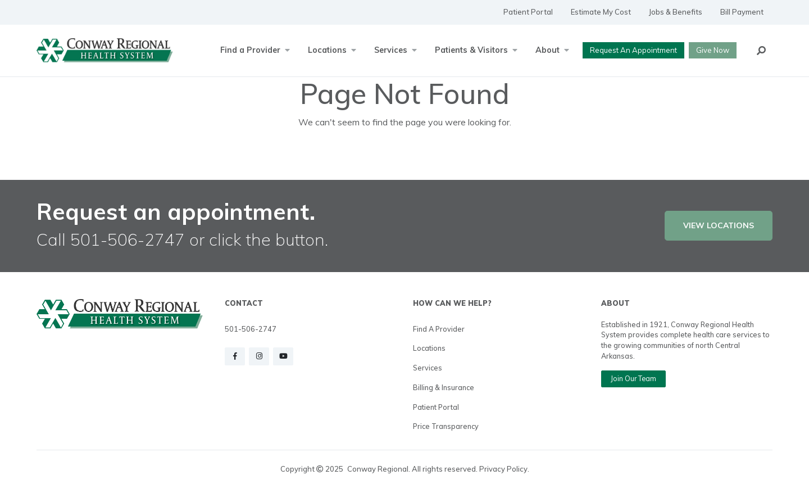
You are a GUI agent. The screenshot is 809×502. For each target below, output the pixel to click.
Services (427, 367)
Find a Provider (439, 328)
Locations (429, 347)
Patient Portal (528, 11)
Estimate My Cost (601, 11)
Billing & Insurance (443, 387)
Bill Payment (741, 11)
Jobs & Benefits (675, 11)
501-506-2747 (250, 328)
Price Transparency (446, 426)
